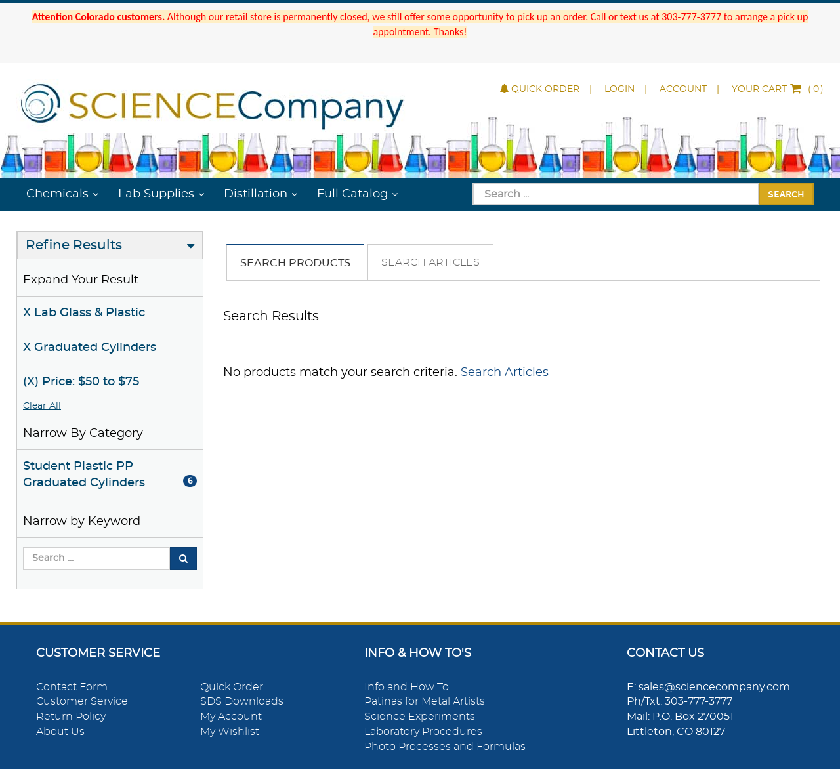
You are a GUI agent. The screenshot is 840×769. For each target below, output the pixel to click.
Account (683, 89)
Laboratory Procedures (423, 731)
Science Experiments (419, 716)
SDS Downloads (242, 701)
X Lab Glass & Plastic (84, 313)
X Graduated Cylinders (89, 348)
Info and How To (406, 687)
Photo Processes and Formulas (445, 746)
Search (786, 193)
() (778, 89)
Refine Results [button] (74, 245)
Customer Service (82, 701)
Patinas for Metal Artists (424, 701)
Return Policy (71, 716)
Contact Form (72, 687)
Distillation (255, 194)
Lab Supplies (156, 194)
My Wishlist (229, 731)
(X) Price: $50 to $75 (81, 382)
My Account (231, 716)
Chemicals (57, 194)
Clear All (42, 406)
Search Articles (430, 262)
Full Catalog (352, 194)
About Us (60, 731)
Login (619, 89)
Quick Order (539, 89)
